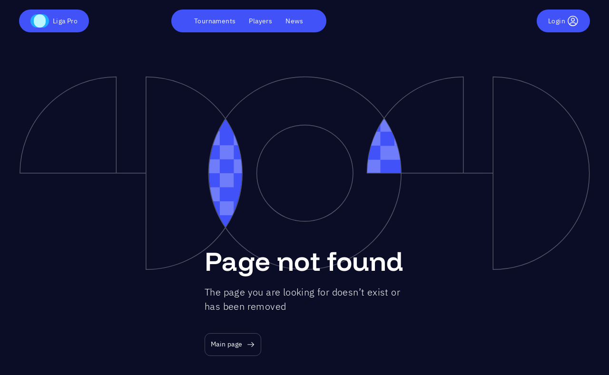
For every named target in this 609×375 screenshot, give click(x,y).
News (294, 21)
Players (260, 21)
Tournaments (215, 21)
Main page (233, 344)
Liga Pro (54, 21)
